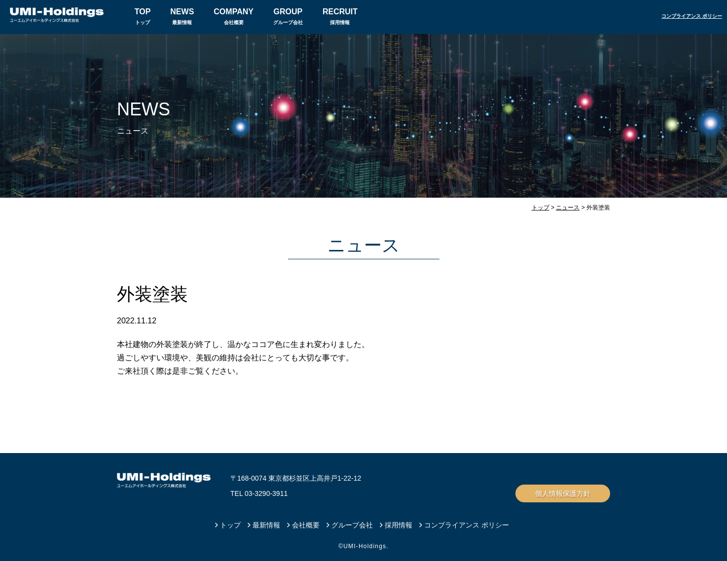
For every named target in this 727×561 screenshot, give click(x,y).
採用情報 (340, 15)
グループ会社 (288, 15)
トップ (143, 15)
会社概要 (234, 15)
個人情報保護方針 (562, 493)
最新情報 (182, 15)
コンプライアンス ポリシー (691, 16)
